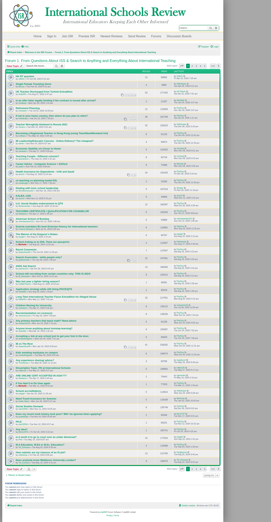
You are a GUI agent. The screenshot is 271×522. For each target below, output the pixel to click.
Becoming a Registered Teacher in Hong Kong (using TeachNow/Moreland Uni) (62, 133)
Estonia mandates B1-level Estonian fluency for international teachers (57, 226)
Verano (22, 127)
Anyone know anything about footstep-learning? (44, 328)
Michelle (23, 244)
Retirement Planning (28, 108)
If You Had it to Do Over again (33, 383)
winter (21, 143)
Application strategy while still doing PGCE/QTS (44, 289)
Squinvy (180, 226)
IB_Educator (24, 276)
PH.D (19, 421)
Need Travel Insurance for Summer (36, 398)
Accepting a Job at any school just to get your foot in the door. (52, 336)
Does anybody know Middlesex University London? (46, 460)
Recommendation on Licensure (34, 313)
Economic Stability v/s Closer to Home (38, 148)
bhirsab (180, 164)
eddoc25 (22, 370)
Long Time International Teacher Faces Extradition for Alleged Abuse (56, 296)
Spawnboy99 (24, 252)
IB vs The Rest (24, 343)
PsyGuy (180, 108)
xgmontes (181, 375)
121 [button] (213, 66)
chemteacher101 (26, 221)
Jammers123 (24, 315)
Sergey (180, 188)
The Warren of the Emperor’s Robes (37, 234)
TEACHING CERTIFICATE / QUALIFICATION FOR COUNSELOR (52, 211)
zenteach (23, 111)
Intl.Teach (181, 91)
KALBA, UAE (23, 195)
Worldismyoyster (26, 191)
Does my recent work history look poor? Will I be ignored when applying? (59, 414)
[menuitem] (25, 46)
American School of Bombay (32, 218)
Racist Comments (26, 249)
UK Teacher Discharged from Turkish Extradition (44, 91)
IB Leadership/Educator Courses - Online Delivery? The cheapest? (55, 141)
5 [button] (204, 66)
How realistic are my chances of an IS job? (41, 452)
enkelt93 (22, 291)
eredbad (22, 103)
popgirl (22, 237)
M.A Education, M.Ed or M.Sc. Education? (40, 444)
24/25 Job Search (26, 266)
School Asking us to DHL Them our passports (42, 241)
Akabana (23, 214)
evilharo (22, 136)
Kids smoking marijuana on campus (37, 352)
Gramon (180, 406)
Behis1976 (23, 432)
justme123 (23, 268)
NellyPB (22, 94)
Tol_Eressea (24, 447)
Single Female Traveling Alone (33, 84)
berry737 (181, 414)
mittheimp (23, 455)
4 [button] (200, 66)
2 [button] (192, 66)
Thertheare (24, 363)
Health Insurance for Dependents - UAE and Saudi (45, 171)
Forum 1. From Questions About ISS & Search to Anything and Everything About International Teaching (90, 61)
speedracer (24, 159)
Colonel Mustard (26, 229)
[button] (182, 66)
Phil (20, 439)
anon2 (21, 174)
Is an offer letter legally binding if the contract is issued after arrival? (56, 100)
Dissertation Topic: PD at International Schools (43, 368)
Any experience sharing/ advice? (35, 360)
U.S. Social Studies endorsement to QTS (39, 203)
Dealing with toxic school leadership (37, 188)
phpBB (103, 512)
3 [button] (196, 66)
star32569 (23, 409)
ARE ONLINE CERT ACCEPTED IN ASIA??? (41, 375)
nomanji (180, 148)
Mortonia (181, 398)
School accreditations (28, 391)
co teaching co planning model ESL (36, 180)
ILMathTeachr (25, 284)
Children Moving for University (34, 305)
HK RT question (25, 76)
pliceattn (180, 100)
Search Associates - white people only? (39, 257)
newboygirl (23, 183)
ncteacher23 (182, 305)
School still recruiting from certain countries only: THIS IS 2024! (53, 273)
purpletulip (23, 416)
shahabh (22, 331)
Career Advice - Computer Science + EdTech (42, 164)
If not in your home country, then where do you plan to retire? (52, 115)
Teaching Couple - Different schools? (37, 156)
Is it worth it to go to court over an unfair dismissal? (46, 437)
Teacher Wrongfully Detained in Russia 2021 (42, 124)
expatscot (181, 360)
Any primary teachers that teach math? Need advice (46, 320)
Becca (21, 86)
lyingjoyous (182, 452)
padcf (21, 166)
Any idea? (21, 429)
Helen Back (24, 401)
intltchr (22, 79)
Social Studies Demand (29, 406)
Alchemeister (24, 206)
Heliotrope (181, 84)
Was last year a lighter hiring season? (38, 281)
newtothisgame (25, 339)
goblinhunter (24, 260)
